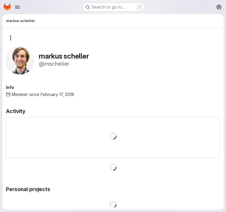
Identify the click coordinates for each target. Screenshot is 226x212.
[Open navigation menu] (17, 7)
